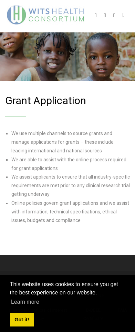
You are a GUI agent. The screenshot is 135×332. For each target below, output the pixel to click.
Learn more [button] (25, 302)
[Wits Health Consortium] (46, 14)
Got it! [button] (21, 319)
